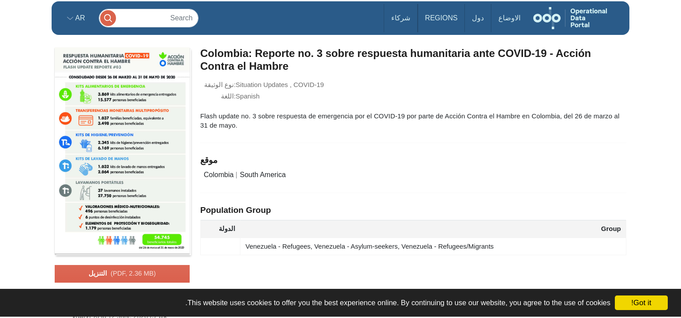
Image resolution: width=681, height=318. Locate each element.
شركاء (400, 18)
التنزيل (122, 274)
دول (478, 18)
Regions (441, 18)
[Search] (148, 18)
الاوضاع (509, 18)
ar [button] (79, 18)
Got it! (641, 303)
